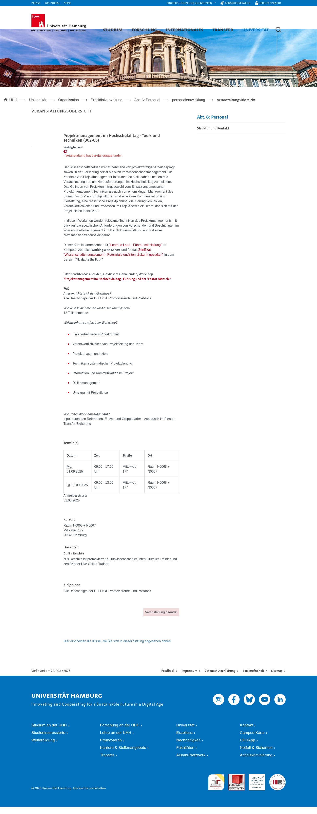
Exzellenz (184, 740)
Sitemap (277, 678)
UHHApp (247, 747)
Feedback (167, 678)
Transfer (222, 29)
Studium (113, 29)
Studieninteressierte (48, 740)
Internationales (184, 29)
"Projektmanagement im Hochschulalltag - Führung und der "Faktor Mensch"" (117, 286)
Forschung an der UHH (119, 732)
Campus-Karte (252, 740)
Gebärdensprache (237, 3)
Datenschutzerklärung (220, 678)
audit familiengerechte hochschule (216, 786)
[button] (191, 3)
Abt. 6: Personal (212, 124)
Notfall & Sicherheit (256, 755)
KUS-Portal (52, 3)
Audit (231, 782)
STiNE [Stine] (67, 3)
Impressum (189, 678)
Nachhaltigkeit (188, 747)
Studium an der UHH (49, 732)
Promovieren (111, 747)
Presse (35, 3)
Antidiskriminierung (256, 762)
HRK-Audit (255, 782)
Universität (255, 29)
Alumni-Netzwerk (190, 762)
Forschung (144, 29)
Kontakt (246, 732)
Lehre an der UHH (115, 740)
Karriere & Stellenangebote (123, 755)
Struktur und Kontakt (213, 135)
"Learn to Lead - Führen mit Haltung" (135, 252)
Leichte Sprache (270, 3)
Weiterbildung (43, 747)
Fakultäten (185, 755)
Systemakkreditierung (277, 782)
